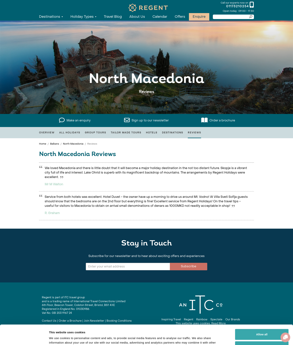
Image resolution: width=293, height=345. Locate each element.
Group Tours (95, 132)
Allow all (262, 314)
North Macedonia (73, 143)
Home (42, 143)
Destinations (51, 17)
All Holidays (69, 132)
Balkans (54, 143)
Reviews (194, 132)
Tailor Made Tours (126, 132)
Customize (262, 326)
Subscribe (188, 266)
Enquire (199, 17)
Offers (180, 17)
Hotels (151, 132)
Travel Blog (113, 17)
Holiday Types (83, 17)
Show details (57, 337)
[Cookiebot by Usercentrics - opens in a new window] (24, 338)
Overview (47, 132)
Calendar (159, 17)
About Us (137, 17)
